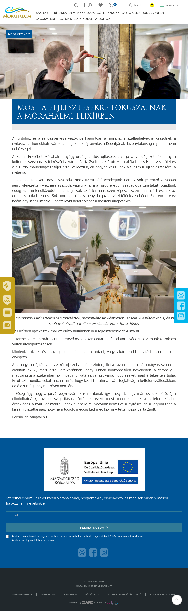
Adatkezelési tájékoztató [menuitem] (124, 594)
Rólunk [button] (65, 19)
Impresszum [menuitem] (48, 594)
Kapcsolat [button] (83, 19)
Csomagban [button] (46, 19)
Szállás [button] (41, 13)
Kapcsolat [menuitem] (70, 594)
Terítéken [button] (58, 13)
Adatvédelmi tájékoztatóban (27, 540)
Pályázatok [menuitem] (92, 594)
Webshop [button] (102, 19)
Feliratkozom (94, 527)
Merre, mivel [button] (153, 13)
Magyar (169, 5)
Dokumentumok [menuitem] (22, 594)
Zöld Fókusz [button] (108, 13)
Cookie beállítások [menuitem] (163, 594)
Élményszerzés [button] (82, 13)
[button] (177, 600)
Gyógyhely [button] (131, 13)
